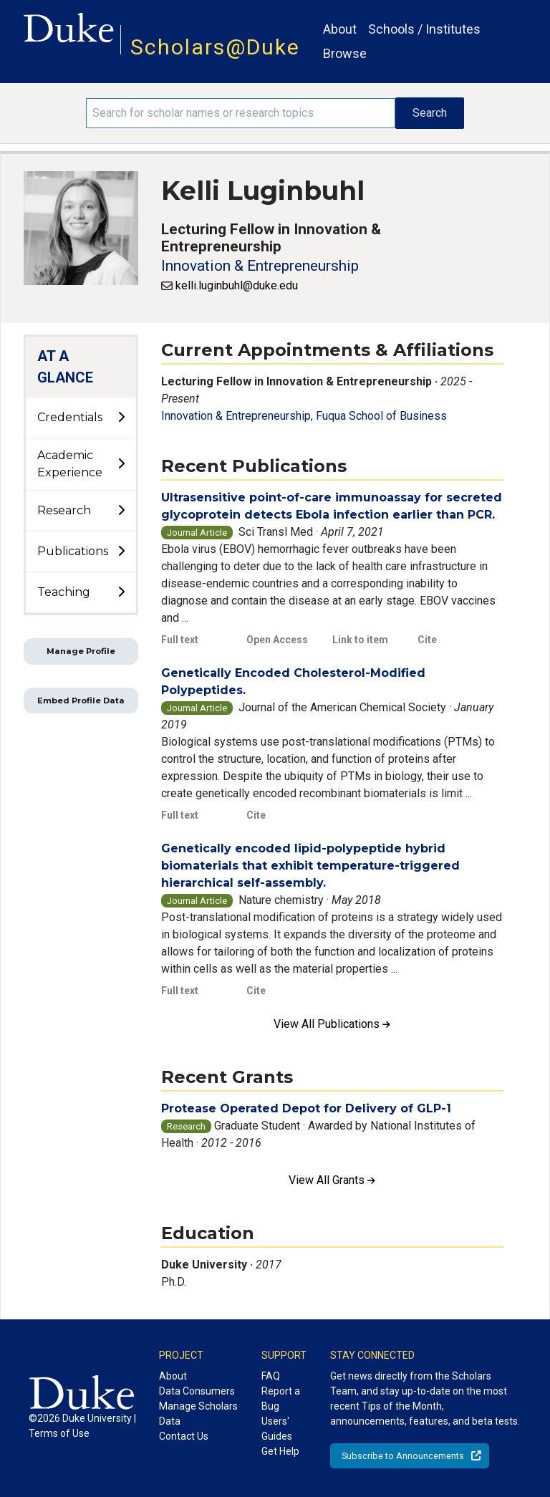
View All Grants (332, 1180)
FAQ (270, 1376)
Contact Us (183, 1436)
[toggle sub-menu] (121, 417)
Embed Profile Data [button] (81, 700)
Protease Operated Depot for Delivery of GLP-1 (306, 1108)
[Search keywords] (240, 113)
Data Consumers (197, 1391)
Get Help (280, 1451)
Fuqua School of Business (381, 416)
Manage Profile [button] (81, 651)
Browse (345, 53)
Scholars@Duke (215, 46)
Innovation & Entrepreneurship (260, 265)
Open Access (277, 639)
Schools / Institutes (424, 29)
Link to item (360, 639)
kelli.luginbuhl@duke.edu (236, 285)
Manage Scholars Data (198, 1413)
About (340, 29)
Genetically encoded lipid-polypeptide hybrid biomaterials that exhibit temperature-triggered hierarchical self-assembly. (310, 866)
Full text (179, 639)
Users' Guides (276, 1428)
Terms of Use (59, 1433)
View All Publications (332, 1024)
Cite (427, 639)
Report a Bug (280, 1398)
